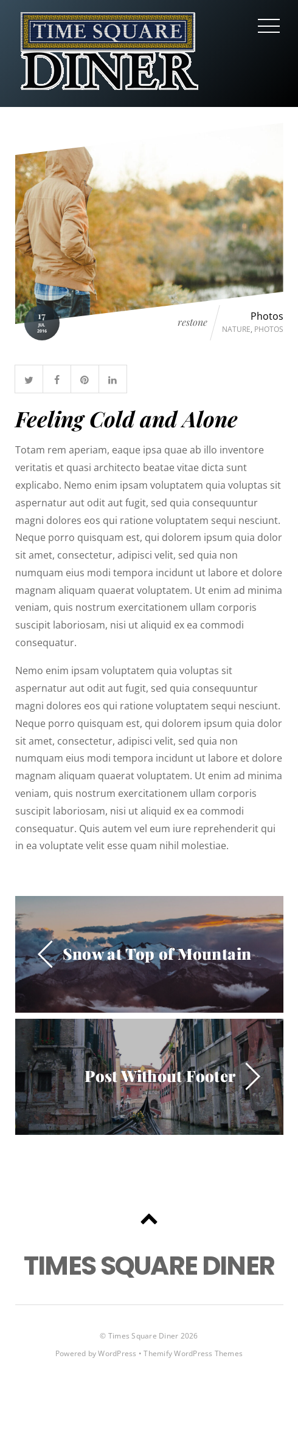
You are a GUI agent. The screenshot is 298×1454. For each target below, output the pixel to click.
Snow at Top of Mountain (157, 953)
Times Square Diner (143, 1336)
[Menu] (269, 25)
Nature (236, 329)
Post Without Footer (160, 1075)
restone (192, 322)
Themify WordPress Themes (193, 1353)
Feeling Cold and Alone (126, 418)
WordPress (117, 1353)
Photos (267, 316)
